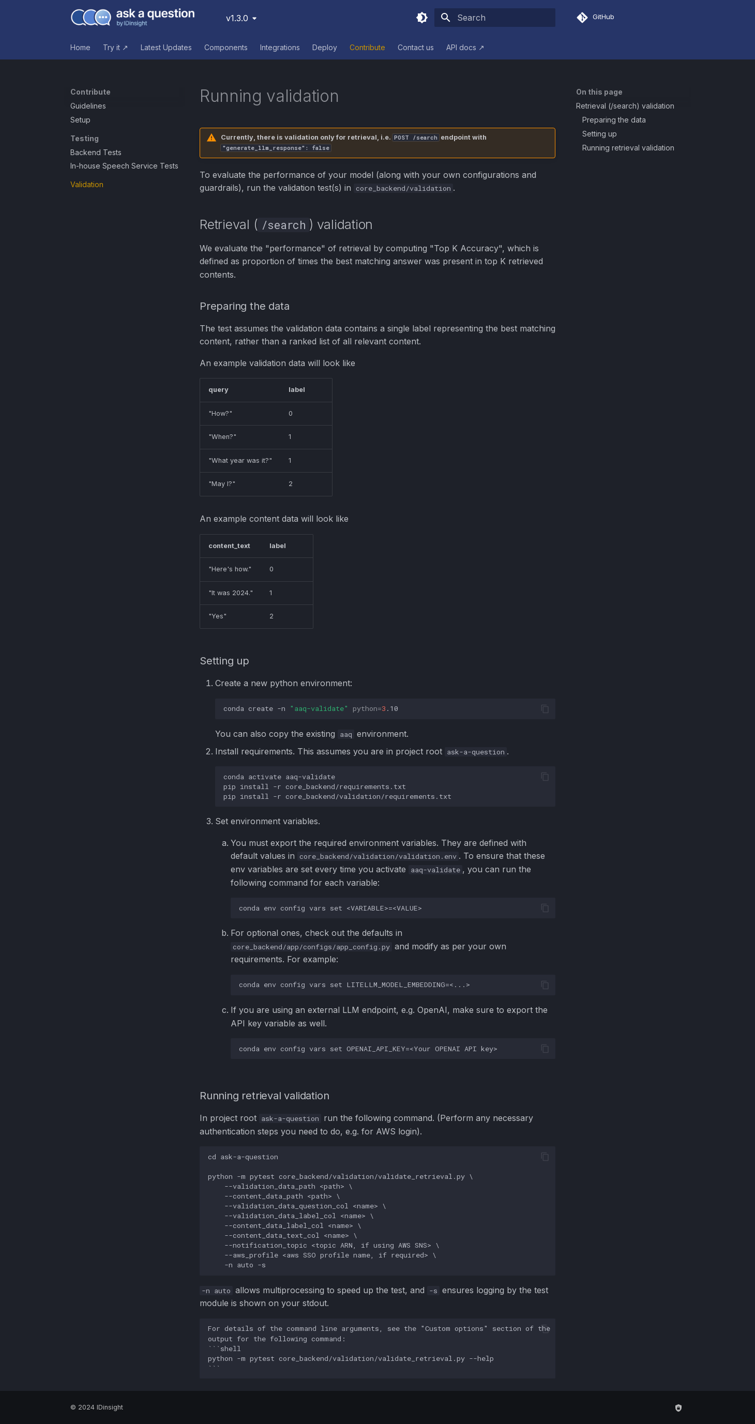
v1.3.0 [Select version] (237, 18)
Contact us (416, 47)
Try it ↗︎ (115, 47)
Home (80, 47)
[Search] (494, 17)
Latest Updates (166, 47)
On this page (599, 91)
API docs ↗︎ (465, 47)
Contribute (367, 47)
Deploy (324, 47)
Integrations (280, 47)
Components (226, 47)
